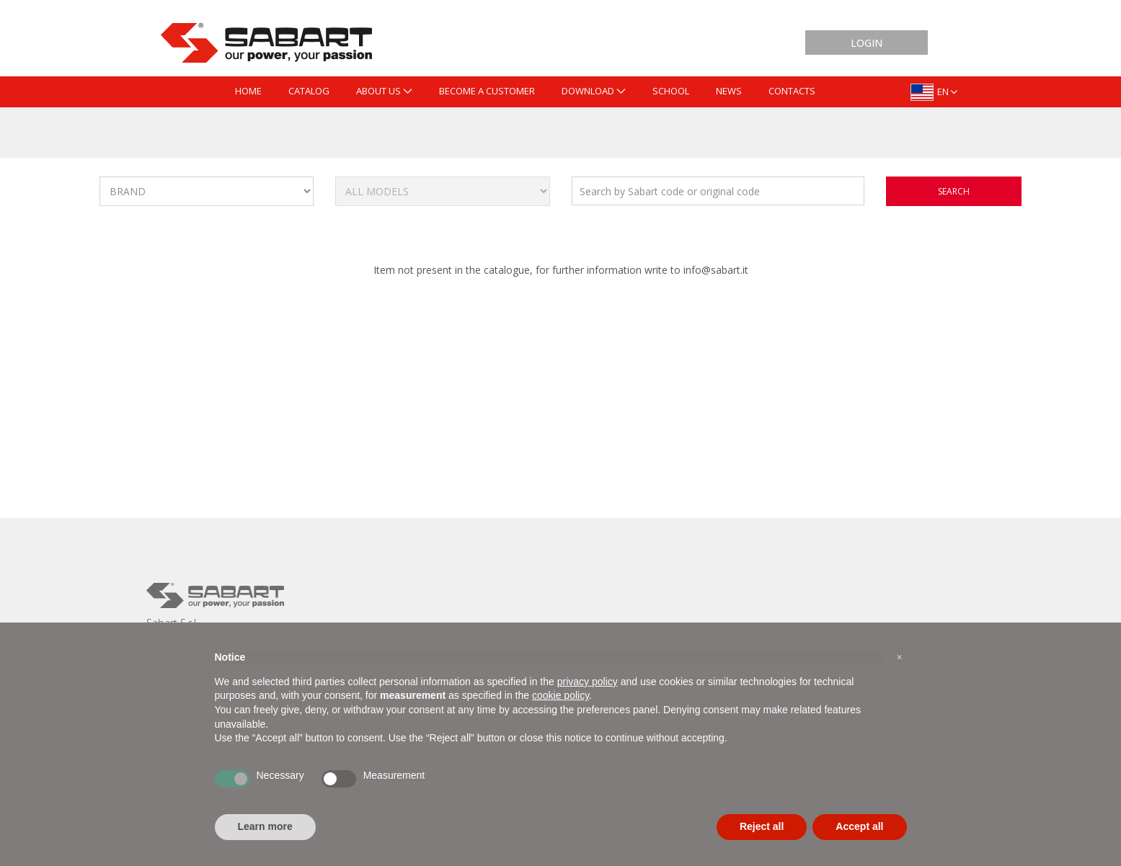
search (954, 191)
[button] (899, 657)
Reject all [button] (762, 826)
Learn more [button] (265, 826)
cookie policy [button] (560, 695)
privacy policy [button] (587, 681)
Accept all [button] (859, 826)
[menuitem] (248, 91)
